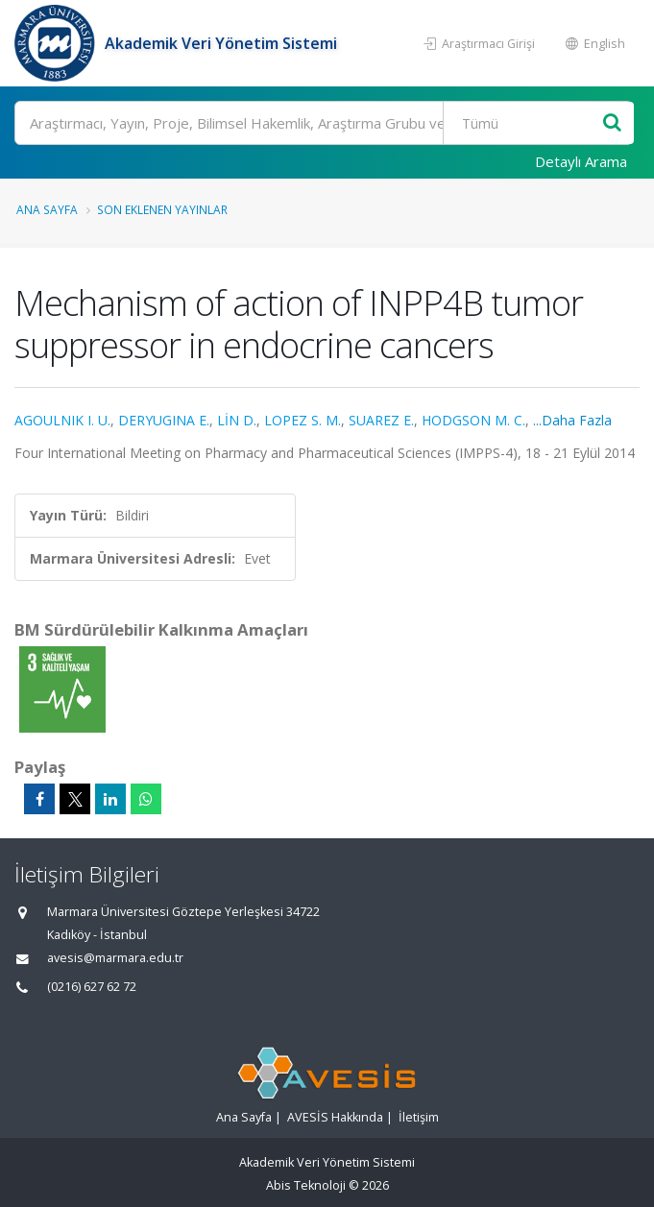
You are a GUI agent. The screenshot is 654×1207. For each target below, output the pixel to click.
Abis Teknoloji (306, 1185)
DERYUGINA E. (163, 420)
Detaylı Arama (581, 161)
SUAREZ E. (381, 420)
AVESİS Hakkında (335, 1117)
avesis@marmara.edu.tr (115, 958)
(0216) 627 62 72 (91, 986)
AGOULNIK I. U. (62, 420)
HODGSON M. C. (473, 420)
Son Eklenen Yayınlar (162, 209)
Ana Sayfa (47, 209)
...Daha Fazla (572, 420)
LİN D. (236, 420)
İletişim (419, 1117)
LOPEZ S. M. (302, 420)
